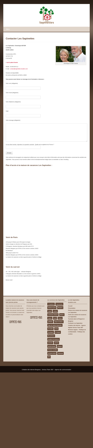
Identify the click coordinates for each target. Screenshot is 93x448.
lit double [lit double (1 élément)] (50, 328)
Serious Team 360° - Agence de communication (56, 369)
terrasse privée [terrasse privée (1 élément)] (52, 353)
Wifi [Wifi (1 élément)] (49, 356)
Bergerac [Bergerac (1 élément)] (60, 307)
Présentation (71, 308)
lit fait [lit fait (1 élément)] (56, 328)
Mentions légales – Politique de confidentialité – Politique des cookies (77, 332)
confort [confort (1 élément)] (55, 311)
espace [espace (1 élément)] (50, 318)
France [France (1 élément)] (60, 318)
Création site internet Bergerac (31, 369)
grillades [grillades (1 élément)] (50, 321)
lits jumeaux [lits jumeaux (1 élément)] (51, 335)
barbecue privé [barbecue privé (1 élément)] (52, 307)
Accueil (70, 306)
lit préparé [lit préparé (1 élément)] (50, 332)
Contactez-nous (15, 322)
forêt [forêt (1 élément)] (55, 318)
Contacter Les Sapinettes (75, 323)
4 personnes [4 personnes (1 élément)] (59, 304)
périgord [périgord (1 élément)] (59, 346)
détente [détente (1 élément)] (62, 314)
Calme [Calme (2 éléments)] (49, 311)
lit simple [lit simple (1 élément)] (57, 332)
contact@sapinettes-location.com (19, 69)
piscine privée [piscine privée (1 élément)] (51, 346)
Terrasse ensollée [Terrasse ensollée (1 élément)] (52, 349)
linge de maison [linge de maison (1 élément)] (59, 321)
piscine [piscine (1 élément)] (56, 342)
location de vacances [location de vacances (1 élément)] (53, 339)
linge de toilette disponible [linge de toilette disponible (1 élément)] (55, 325)
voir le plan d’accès (12, 62)
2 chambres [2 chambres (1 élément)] (51, 304)
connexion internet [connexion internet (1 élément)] (53, 314)
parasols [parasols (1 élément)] (50, 342)
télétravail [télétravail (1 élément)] (60, 353)
